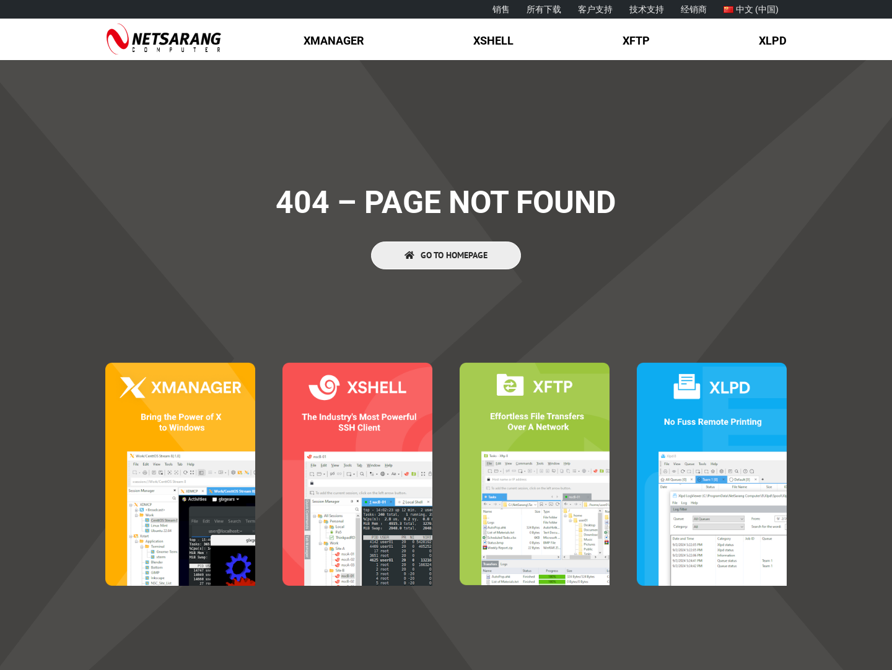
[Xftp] (535, 367)
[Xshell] (357, 367)
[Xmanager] (180, 367)
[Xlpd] (712, 367)
